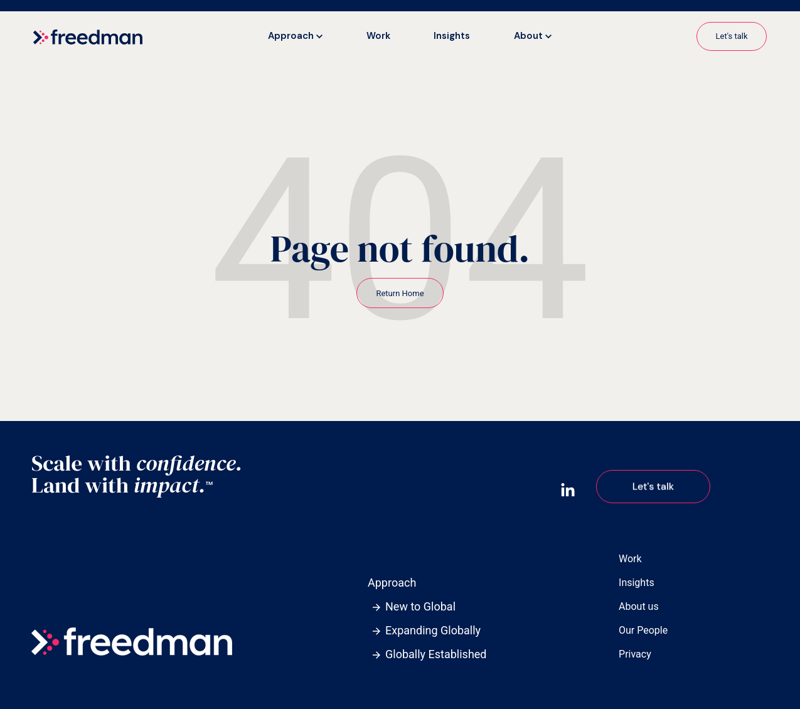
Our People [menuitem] (643, 630)
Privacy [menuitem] (635, 654)
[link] (87, 36)
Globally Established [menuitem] (436, 654)
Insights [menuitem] (636, 583)
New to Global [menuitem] (420, 606)
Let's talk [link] (732, 36)
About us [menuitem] (639, 606)
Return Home (400, 293)
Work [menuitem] (630, 559)
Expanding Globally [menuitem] (433, 630)
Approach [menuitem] (392, 582)
